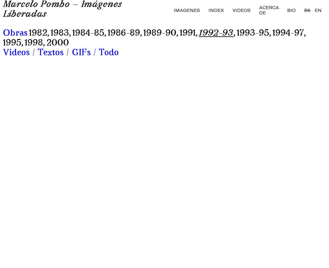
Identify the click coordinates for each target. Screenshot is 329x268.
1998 (34, 43)
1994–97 (288, 33)
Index (216, 10)
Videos (242, 10)
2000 (57, 43)
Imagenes (187, 10)
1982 (38, 33)
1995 (12, 43)
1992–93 (216, 33)
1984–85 (88, 33)
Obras (15, 33)
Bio (291, 10)
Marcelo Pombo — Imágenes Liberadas (62, 9)
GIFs (81, 53)
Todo (109, 53)
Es (307, 10)
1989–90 (159, 33)
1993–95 (253, 33)
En (318, 10)
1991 (188, 33)
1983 (60, 33)
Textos (50, 53)
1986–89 (124, 33)
